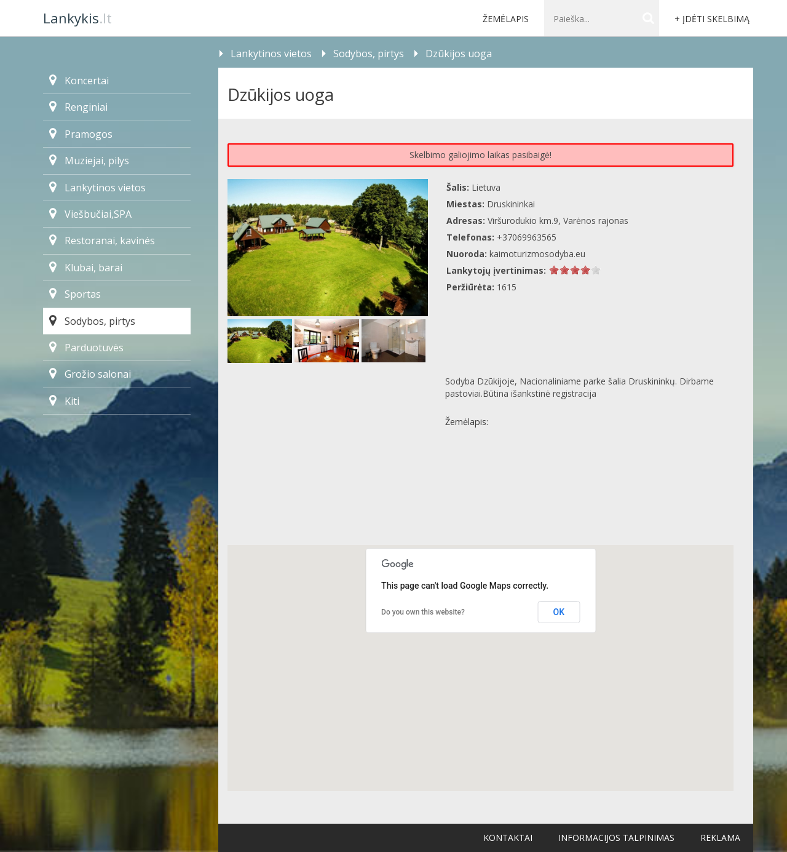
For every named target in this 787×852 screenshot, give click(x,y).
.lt (77, 18)
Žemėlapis (506, 19)
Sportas (75, 294)
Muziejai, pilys (89, 160)
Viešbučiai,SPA (90, 214)
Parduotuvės (86, 347)
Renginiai (78, 107)
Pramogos (81, 134)
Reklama (720, 837)
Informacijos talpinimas (616, 837)
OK (559, 612)
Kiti (64, 401)
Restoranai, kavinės (102, 240)
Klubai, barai (85, 267)
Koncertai (79, 80)
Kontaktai (507, 837)
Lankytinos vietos (97, 187)
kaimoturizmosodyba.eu (537, 254)
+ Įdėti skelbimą (711, 19)
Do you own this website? (423, 612)
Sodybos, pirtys (92, 321)
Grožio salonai (90, 374)
